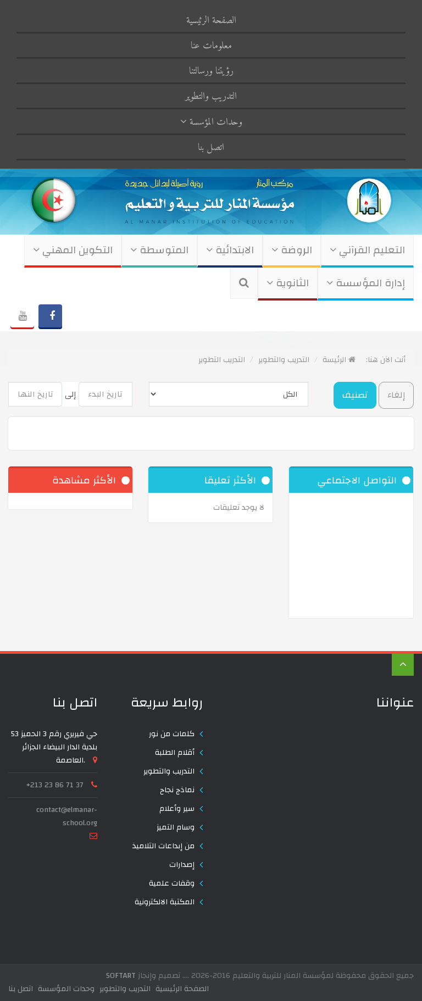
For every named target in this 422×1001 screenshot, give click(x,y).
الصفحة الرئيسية (211, 20)
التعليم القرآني (367, 250)
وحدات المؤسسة (211, 122)
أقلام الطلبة (175, 752)
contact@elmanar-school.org (66, 816)
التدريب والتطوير (211, 96)
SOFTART (121, 975)
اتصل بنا (211, 147)
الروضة (291, 250)
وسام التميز (176, 827)
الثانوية (287, 283)
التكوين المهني (73, 250)
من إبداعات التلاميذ (163, 846)
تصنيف (355, 395)
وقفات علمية (172, 883)
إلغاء (396, 395)
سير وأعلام (177, 808)
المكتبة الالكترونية (165, 902)
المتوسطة (159, 250)
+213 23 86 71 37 (55, 785)
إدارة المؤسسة (365, 283)
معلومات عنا (211, 45)
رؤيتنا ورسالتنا (211, 71)
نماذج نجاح (177, 790)
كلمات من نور (172, 734)
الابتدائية (230, 250)
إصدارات (182, 864)
